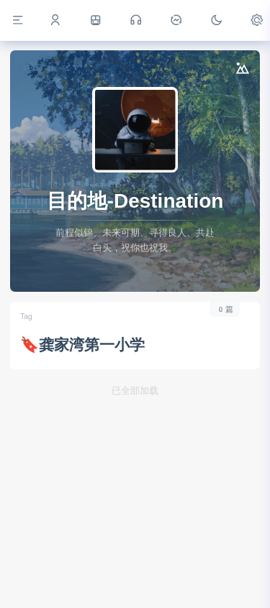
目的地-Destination (135, 201)
